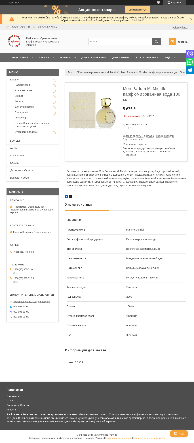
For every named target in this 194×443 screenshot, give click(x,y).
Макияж (44, 57)
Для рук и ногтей (93, 57)
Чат (179, 433)
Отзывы (15, 162)
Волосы (65, 57)
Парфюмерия (19, 57)
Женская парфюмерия (90, 72)
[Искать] (156, 41)
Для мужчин (121, 57)
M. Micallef (113, 72)
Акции (13, 148)
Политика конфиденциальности (149, 438)
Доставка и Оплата (21, 170)
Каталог (15, 79)
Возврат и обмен (20, 177)
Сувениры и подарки (26, 132)
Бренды (15, 140)
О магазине (17, 155)
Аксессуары (21, 117)
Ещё (167, 57)
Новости (11, 409)
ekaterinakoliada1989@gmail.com (31, 301)
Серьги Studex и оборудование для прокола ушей (32, 125)
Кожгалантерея (147, 57)
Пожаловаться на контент (118, 438)
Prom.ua (113, 435)
